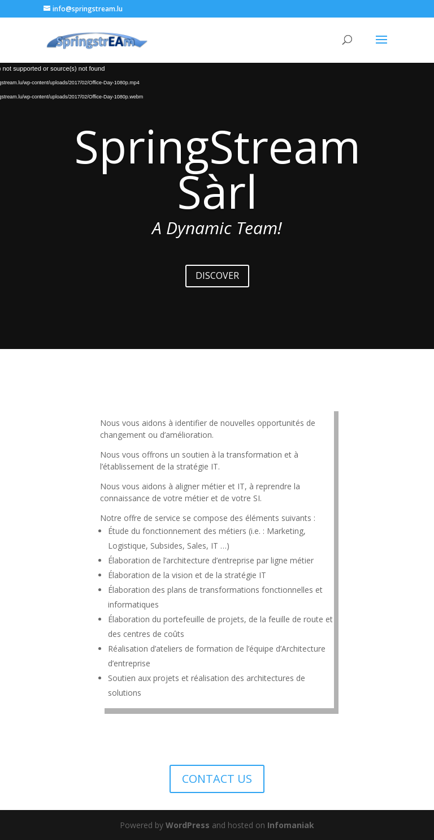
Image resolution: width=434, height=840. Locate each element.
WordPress (188, 825)
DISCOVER (217, 275)
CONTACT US (217, 778)
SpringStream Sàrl (217, 168)
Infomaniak (290, 825)
